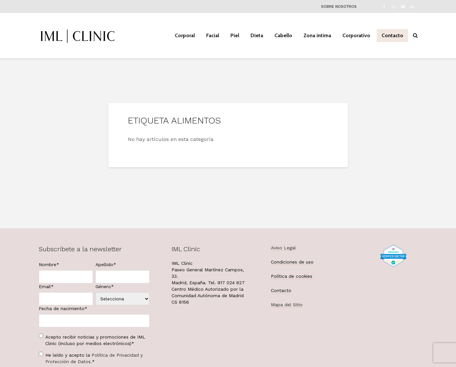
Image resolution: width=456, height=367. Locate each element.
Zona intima (317, 35)
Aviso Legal (283, 247)
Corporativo (356, 35)
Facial (212, 35)
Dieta (256, 35)
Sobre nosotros (339, 6)
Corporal (185, 35)
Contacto (392, 35)
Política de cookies (291, 276)
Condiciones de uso (292, 261)
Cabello (283, 35)
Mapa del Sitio (287, 304)
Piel (234, 35)
